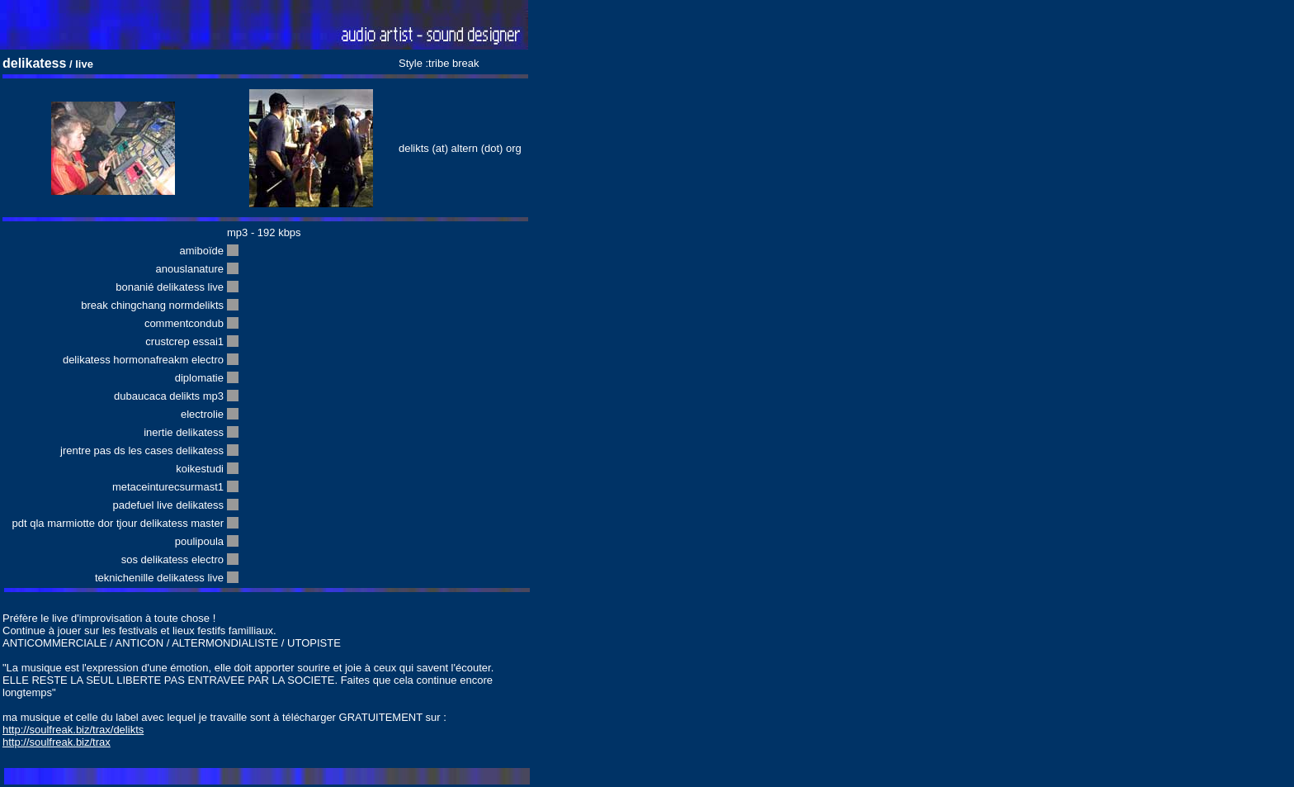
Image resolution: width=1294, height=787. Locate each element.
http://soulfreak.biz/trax (56, 742)
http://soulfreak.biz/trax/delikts (73, 729)
